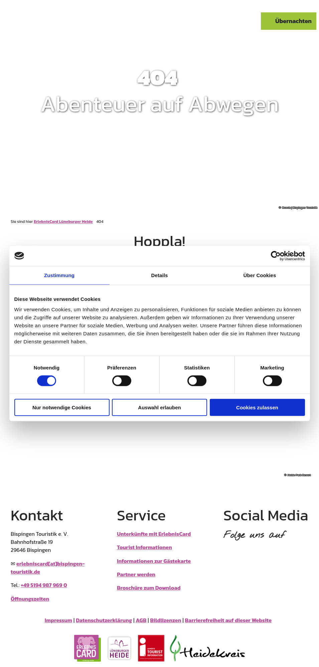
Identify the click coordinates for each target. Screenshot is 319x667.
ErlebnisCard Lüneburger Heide (63, 222)
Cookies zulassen (257, 407)
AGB (141, 620)
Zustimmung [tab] (59, 275)
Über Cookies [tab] (260, 275)
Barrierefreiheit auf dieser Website (228, 620)
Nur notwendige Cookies (61, 407)
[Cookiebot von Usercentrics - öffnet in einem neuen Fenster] (276, 256)
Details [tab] (159, 275)
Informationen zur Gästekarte (154, 561)
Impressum (58, 620)
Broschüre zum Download (149, 588)
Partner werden (136, 574)
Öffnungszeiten (30, 598)
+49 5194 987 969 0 (44, 585)
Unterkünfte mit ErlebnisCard (154, 534)
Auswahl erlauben (159, 407)
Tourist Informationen (144, 547)
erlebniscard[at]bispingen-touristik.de (48, 567)
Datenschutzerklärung (104, 620)
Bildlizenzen (165, 620)
